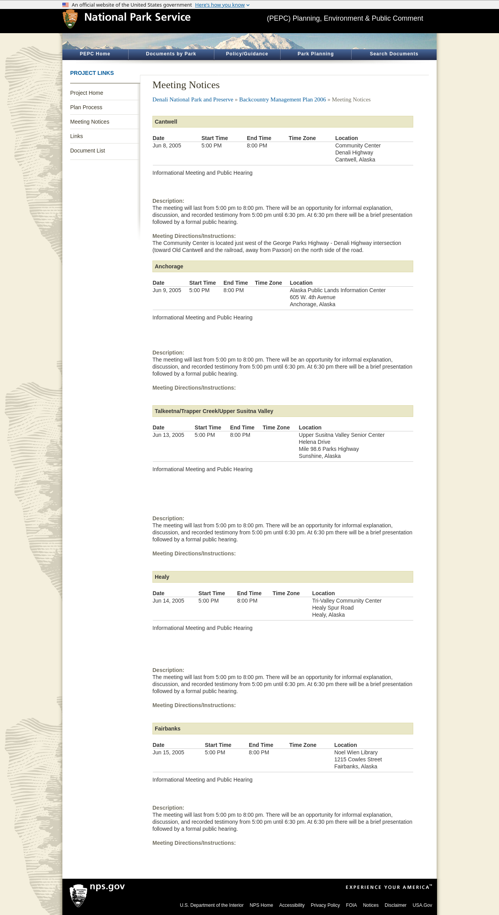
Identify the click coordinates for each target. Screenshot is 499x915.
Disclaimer (396, 905)
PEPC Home (95, 54)
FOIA (351, 905)
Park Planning (315, 54)
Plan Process (86, 107)
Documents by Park (171, 54)
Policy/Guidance (247, 54)
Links (76, 136)
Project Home (86, 93)
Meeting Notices (89, 122)
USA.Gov (422, 905)
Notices (371, 905)
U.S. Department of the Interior (212, 905)
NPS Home (261, 905)
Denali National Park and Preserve (192, 99)
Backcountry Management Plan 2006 (282, 99)
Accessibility (291, 905)
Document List (87, 150)
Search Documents (394, 54)
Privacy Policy (325, 905)
